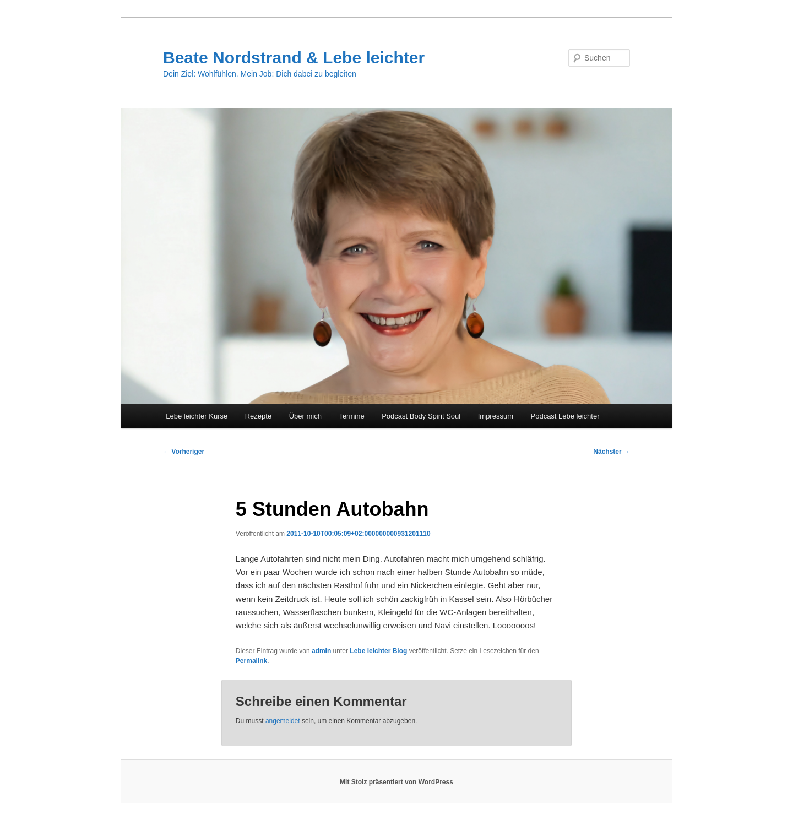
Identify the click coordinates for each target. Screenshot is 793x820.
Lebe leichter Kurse (196, 416)
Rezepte (258, 416)
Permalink (251, 661)
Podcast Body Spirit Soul (421, 416)
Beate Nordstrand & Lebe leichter (294, 57)
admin (321, 651)
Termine (351, 416)
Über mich (305, 416)
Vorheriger (183, 451)
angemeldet (282, 721)
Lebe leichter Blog (378, 651)
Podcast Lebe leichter (565, 416)
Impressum (495, 416)
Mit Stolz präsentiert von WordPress (396, 782)
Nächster (611, 451)
